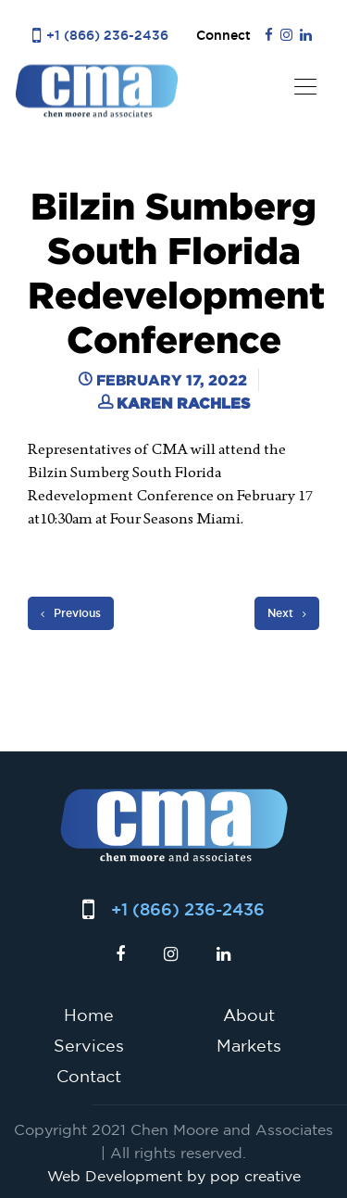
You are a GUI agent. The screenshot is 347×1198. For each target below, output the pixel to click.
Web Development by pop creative (174, 1175)
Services (89, 1045)
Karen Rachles (183, 403)
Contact (88, 1075)
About (249, 1014)
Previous (71, 613)
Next (286, 613)
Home (89, 1014)
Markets (249, 1045)
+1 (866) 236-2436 (107, 35)
